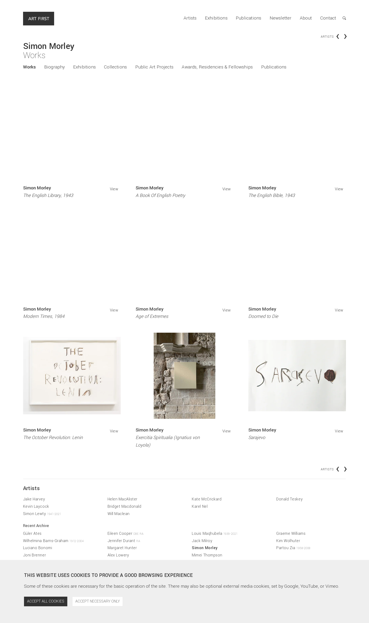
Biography (54, 67)
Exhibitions (216, 18)
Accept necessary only (97, 601)
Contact (328, 18)
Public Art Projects (154, 67)
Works (29, 67)
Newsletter (281, 18)
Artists (190, 18)
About (306, 18)
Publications (248, 18)
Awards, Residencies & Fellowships (217, 67)
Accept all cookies (45, 601)
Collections (115, 67)
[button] (341, 18)
